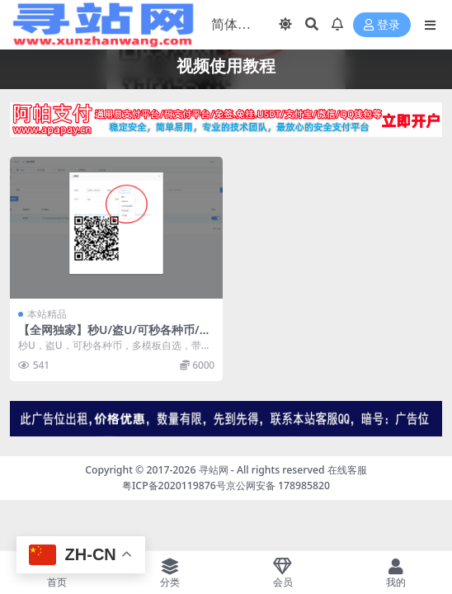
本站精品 (47, 314)
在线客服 (347, 470)
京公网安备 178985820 (278, 485)
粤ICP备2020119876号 (174, 485)
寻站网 (213, 470)
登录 (382, 25)
